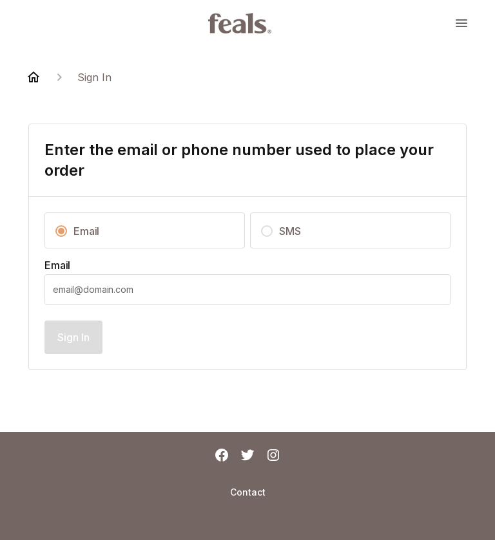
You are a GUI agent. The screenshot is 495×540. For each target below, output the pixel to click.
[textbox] (247, 289)
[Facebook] (221, 456)
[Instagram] (273, 456)
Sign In (73, 337)
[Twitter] (247, 456)
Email (57, 265)
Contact (248, 492)
